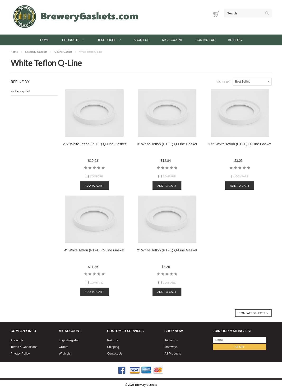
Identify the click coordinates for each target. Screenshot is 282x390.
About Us (141, 40)
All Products (173, 353)
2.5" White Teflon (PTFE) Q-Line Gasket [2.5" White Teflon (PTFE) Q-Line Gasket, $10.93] (94, 144)
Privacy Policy (20, 353)
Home (44, 40)
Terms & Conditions (24, 347)
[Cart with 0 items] (216, 14)
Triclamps (171, 340)
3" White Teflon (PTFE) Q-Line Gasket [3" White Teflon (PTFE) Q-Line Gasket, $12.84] (167, 144)
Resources (109, 40)
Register (73, 340)
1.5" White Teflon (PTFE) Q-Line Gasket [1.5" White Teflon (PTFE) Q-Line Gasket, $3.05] (239, 144)
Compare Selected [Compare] (253, 313)
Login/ (63, 340)
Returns (112, 340)
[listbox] (252, 82)
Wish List (65, 353)
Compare (94, 176)
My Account (172, 40)
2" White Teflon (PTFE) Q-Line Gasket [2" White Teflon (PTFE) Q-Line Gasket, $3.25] (167, 250)
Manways (171, 347)
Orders (63, 347)
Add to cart (94, 185)
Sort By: (224, 81)
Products (73, 40)
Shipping (113, 347)
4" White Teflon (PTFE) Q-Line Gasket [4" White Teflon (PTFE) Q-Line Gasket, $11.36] (94, 250)
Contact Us (205, 40)
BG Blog (235, 40)
